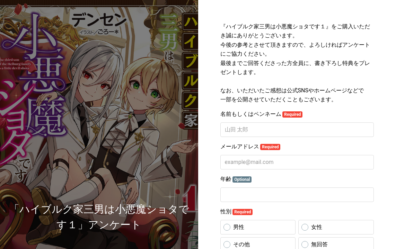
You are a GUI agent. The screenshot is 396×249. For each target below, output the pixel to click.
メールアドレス (250, 146)
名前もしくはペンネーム (261, 114)
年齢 (236, 179)
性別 (236, 211)
